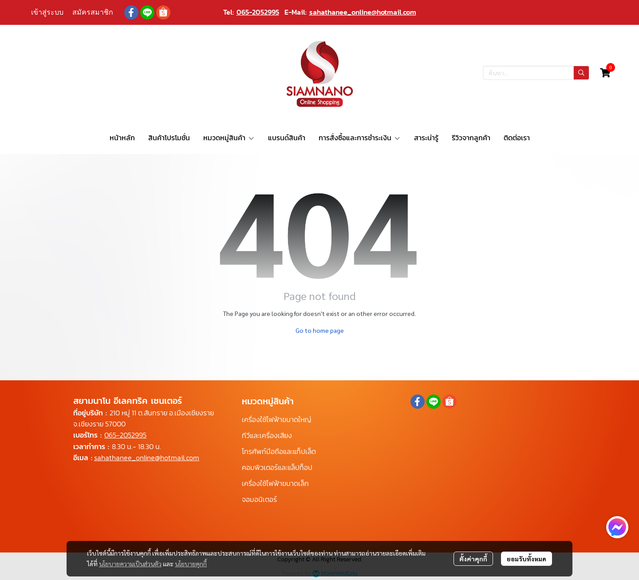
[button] (536, 72)
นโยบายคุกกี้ (191, 564)
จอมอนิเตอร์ (259, 499)
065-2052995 (258, 12)
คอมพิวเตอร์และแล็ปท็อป (277, 467)
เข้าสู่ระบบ (47, 12)
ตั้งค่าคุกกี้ (473, 559)
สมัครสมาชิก (92, 12)
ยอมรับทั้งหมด (526, 559)
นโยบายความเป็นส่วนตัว (130, 564)
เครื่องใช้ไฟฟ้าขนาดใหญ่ (276, 419)
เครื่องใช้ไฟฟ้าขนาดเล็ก (275, 483)
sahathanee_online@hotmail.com (362, 12)
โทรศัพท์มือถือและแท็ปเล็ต (279, 451)
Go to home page (320, 330)
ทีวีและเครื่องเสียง (267, 435)
